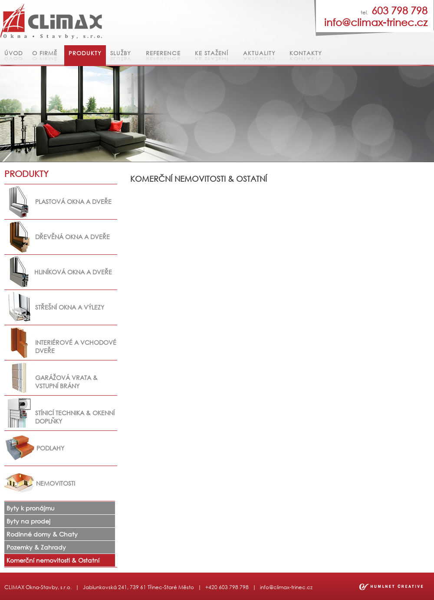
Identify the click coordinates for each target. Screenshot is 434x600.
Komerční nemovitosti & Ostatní (53, 560)
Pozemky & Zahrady (36, 547)
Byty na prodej (28, 521)
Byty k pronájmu (31, 508)
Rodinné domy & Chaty (42, 534)
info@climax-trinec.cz (286, 587)
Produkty (85, 53)
